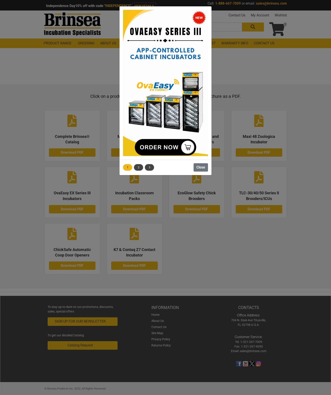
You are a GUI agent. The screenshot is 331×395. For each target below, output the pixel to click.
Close (200, 167)
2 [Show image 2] (138, 167)
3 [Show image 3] (149, 167)
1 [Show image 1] (127, 167)
